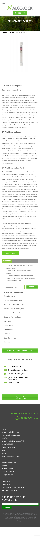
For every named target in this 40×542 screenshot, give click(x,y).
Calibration (8, 340)
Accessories (8, 336)
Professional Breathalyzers (14, 319)
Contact (4, 468)
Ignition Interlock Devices (10, 447)
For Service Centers (8, 462)
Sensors (7, 349)
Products (11, 32)
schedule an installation (20, 365)
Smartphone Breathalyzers (14, 324)
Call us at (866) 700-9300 (20, 412)
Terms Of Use (6, 499)
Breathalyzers (9, 311)
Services (7, 357)
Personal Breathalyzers (13, 315)
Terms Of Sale (6, 496)
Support (4, 481)
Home (5, 32)
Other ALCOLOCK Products (11, 471)
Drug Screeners (10, 353)
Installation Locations (9, 478)
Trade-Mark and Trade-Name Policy (13, 502)
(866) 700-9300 (29, 432)
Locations (5, 453)
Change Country (7, 490)
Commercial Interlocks (12, 332)
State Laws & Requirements (11, 450)
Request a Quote (10, 267)
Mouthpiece (8, 345)
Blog (3, 465)
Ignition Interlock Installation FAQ (13, 456)
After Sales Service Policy (10, 505)
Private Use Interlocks (12, 328)
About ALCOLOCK (8, 459)
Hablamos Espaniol (32, 435)
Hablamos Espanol (8, 487)
